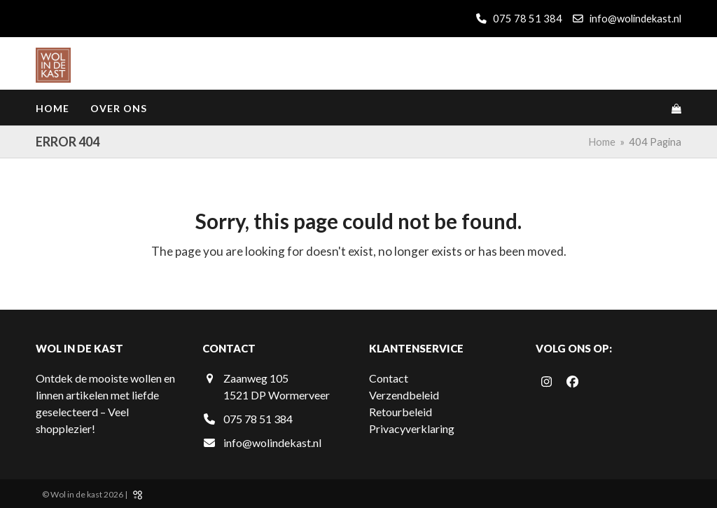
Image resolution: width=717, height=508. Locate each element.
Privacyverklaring (411, 428)
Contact (388, 378)
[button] (676, 107)
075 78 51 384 (526, 18)
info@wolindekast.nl (635, 18)
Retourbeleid (400, 411)
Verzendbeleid (404, 394)
